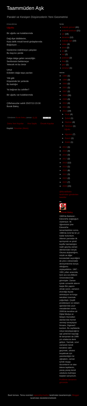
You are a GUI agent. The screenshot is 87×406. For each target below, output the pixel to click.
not (63, 54)
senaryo (65, 68)
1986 (65, 80)
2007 (65, 91)
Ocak (67, 114)
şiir (63, 34)
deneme (65, 37)
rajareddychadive (41, 395)
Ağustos (69, 134)
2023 (65, 178)
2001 (65, 87)
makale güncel (68, 27)
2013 (65, 111)
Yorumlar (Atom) (21, 128)
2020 (65, 170)
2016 (65, 155)
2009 (65, 99)
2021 (65, 174)
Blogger (75, 395)
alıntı (64, 47)
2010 (65, 103)
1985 (65, 76)
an (63, 51)
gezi (64, 64)
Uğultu (10, 27)
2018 (65, 162)
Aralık (68, 142)
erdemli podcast (69, 30)
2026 (65, 186)
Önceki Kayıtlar (47, 123)
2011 (65, 107)
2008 (65, 95)
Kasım (68, 138)
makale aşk (67, 41)
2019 (65, 166)
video (64, 44)
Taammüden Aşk (25, 8)
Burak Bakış (67, 212)
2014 (65, 147)
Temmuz (69, 126)
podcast (65, 58)
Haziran (68, 122)
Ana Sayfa (32, 123)
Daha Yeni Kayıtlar (15, 123)
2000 (65, 83)
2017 (65, 159)
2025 (65, 182)
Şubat (68, 118)
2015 (65, 151)
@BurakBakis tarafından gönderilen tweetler (68, 194)
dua (63, 61)
